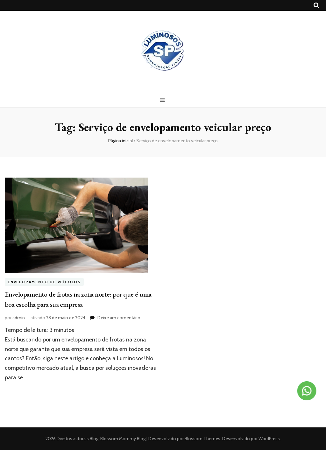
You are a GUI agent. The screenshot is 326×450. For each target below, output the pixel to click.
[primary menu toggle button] (163, 100)
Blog (94, 438)
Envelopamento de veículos (44, 281)
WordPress (269, 438)
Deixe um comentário (118, 317)
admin (18, 317)
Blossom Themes (202, 438)
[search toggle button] (316, 6)
